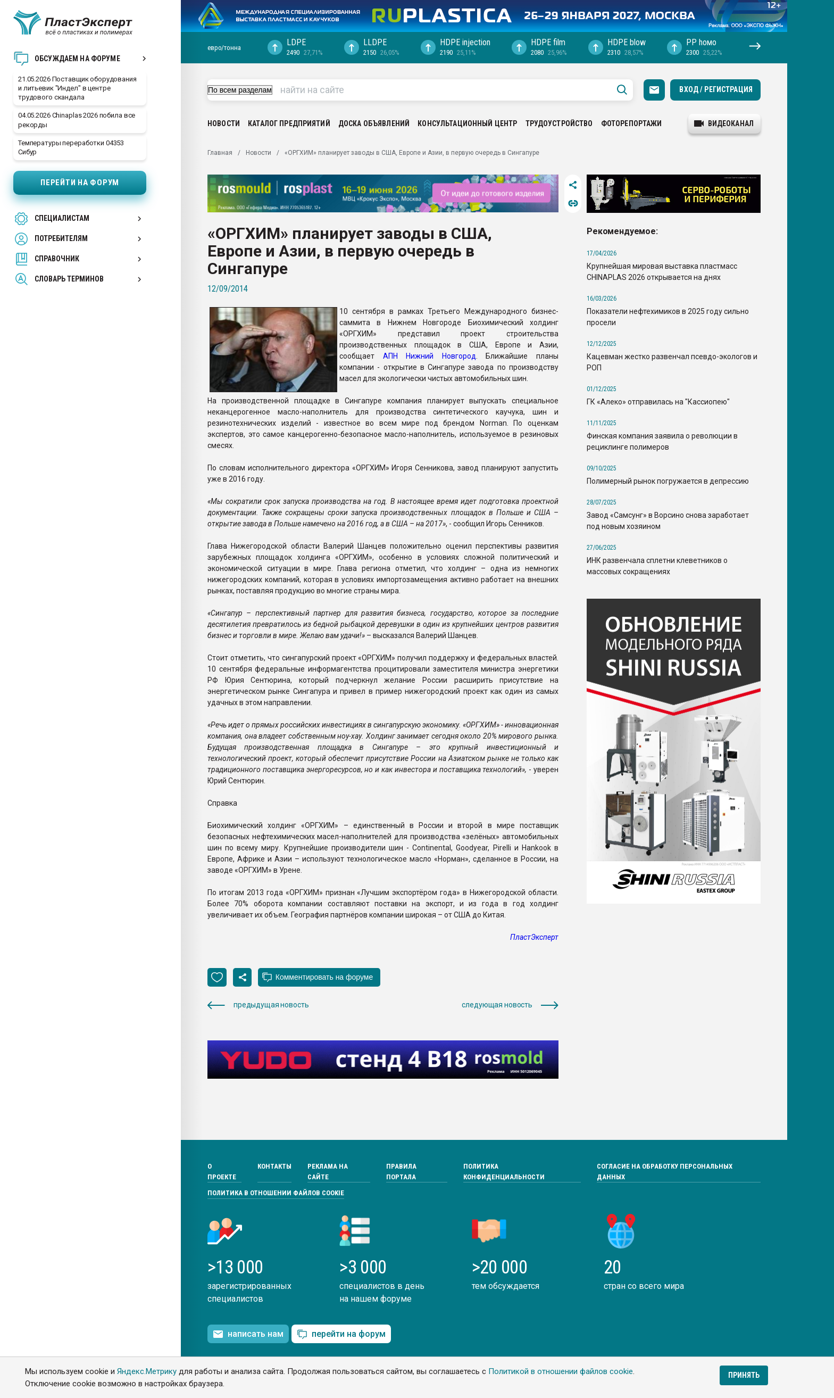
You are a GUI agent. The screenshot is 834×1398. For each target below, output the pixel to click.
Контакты (274, 1166)
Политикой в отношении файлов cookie (560, 1371)
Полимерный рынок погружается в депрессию (668, 481)
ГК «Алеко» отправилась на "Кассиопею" (658, 402)
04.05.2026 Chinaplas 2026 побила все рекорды (76, 119)
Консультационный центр (467, 123)
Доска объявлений (374, 123)
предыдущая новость (257, 1005)
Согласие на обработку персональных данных (664, 1171)
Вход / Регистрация (716, 89)
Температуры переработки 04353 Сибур (71, 147)
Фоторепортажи (631, 123)
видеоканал (724, 123)
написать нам (248, 1334)
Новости (223, 123)
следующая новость (510, 1005)
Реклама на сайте (327, 1171)
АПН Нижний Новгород (429, 356)
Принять (744, 1375)
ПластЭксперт (534, 937)
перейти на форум (341, 1334)
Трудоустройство (559, 123)
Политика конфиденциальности (504, 1171)
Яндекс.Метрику (147, 1371)
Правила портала (401, 1171)
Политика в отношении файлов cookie (275, 1193)
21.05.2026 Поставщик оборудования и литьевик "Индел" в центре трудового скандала (77, 88)
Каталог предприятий (289, 123)
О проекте (221, 1171)
